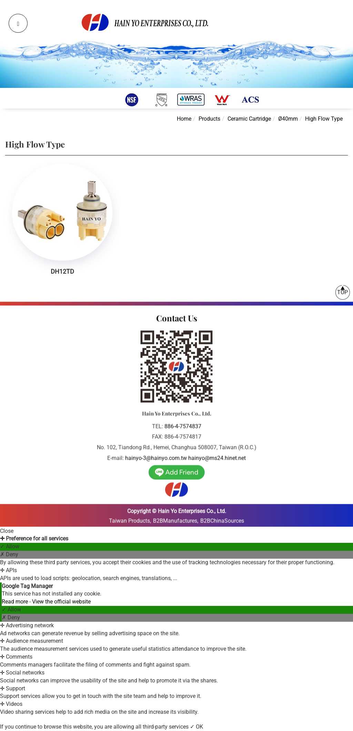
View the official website (61, 601)
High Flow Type (324, 118)
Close (6, 531)
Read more (15, 601)
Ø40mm (288, 118)
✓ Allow (9, 546)
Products (209, 118)
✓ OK (196, 726)
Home (184, 118)
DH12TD (62, 271)
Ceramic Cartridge (249, 118)
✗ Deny (9, 554)
